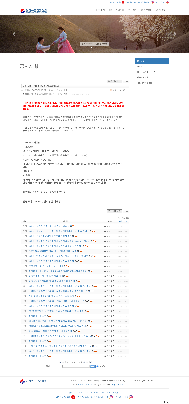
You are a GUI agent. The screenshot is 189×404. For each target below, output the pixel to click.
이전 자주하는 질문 (145, 83)
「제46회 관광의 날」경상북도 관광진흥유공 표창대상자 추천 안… (60, 346)
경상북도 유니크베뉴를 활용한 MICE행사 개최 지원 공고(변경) (58, 321)
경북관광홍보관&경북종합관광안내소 (140, 2)
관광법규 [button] (160, 10)
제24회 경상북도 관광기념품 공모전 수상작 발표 (51, 296)
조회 (126, 221)
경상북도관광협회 (117, 2)
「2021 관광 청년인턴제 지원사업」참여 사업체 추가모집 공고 (58, 291)
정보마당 (94, 392)
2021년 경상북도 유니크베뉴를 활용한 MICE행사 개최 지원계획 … (60, 286)
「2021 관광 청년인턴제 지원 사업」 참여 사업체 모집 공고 (57, 301)
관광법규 (116, 392)
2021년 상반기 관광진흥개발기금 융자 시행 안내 (51, 306)
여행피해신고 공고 (37, 316)
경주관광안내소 (162, 2)
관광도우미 (105, 392)
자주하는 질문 (143, 77)
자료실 (140, 66)
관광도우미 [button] (146, 10)
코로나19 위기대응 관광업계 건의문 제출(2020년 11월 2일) (56, 311)
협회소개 (72, 392)
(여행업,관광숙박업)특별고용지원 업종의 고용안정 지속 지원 (57, 326)
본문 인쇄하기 (114, 81)
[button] (14, 34)
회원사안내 (83, 392)
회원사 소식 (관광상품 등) (147, 72)
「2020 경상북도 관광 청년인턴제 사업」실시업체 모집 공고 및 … (60, 336)
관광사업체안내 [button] (116, 10)
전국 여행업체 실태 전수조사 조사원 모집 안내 (50, 331)
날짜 (120, 221)
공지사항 (140, 61)
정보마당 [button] (132, 10)
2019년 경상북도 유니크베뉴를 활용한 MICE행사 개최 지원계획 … (60, 351)
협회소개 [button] (100, 10)
